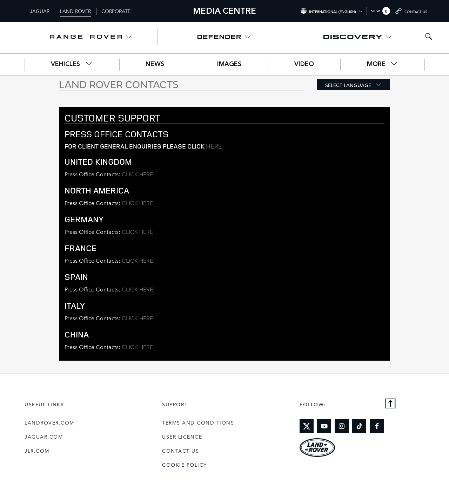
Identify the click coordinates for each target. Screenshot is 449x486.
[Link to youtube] (324, 426)
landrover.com (49, 422)
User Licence (182, 436)
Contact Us (180, 450)
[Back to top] (390, 404)
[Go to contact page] (412, 11)
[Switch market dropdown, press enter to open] (331, 11)
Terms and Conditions (198, 422)
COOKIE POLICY (184, 464)
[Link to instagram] (342, 426)
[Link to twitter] (307, 426)
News (155, 64)
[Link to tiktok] (359, 426)
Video (304, 64)
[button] (353, 84)
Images (229, 64)
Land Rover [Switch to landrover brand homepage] (75, 10)
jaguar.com (44, 436)
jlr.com (37, 450)
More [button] (382, 63)
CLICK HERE (137, 174)
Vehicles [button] (72, 63)
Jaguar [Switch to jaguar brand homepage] (39, 10)
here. (215, 145)
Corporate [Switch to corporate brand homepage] (115, 10)
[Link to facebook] (377, 426)
